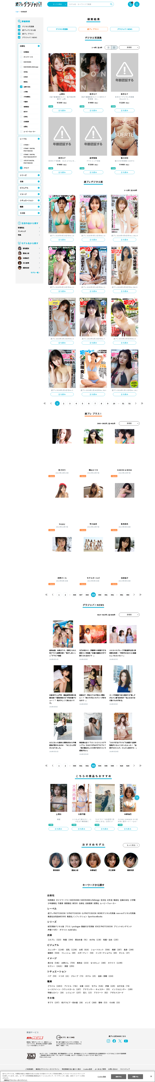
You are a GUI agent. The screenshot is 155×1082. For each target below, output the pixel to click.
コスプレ (55, 939)
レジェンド (74, 992)
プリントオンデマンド (122, 926)
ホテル (91, 976)
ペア (52, 976)
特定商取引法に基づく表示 (71, 1069)
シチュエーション (26, 200)
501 (80, 766)
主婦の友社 (27, 87)
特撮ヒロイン (56, 992)
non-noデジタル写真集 (124, 913)
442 (112, 595)
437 (80, 595)
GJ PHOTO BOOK (88, 913)
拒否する (118, 1076)
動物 (103, 1002)
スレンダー (56, 949)
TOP (17, 11)
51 (123, 403)
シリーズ (23, 175)
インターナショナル (106, 953)
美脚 (116, 949)
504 (99, 766)
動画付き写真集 (87, 926)
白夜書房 (26, 122)
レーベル (23, 139)
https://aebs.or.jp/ (45, 1057)
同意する (135, 1076)
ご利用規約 (29, 1069)
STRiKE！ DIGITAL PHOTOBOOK (29, 149)
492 (121, 595)
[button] (137, 797)
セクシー (131, 963)
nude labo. (72, 929)
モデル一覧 (35, 272)
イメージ (23, 194)
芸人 (87, 992)
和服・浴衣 (110, 939)
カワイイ (114, 963)
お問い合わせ (113, 1069)
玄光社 (26, 72)
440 (99, 595)
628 (121, 766)
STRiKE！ (27, 145)
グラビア (26, 168)
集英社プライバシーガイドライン (47, 1069)
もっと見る (131, 845)
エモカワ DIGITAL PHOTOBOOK (29, 162)
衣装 (21, 181)
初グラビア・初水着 (72, 1002)
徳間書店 (26, 107)
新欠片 (26, 112)
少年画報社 (27, 97)
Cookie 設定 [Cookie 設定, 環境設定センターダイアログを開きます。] (102, 1076)
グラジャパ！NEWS (29, 37)
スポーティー (85, 953)
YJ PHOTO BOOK (73, 913)
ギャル (124, 953)
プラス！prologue (72, 926)
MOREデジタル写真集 (105, 913)
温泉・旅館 (105, 976)
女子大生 (122, 986)
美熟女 (83, 963)
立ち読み (62, 110)
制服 (68, 939)
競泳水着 (81, 939)
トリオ (64, 976)
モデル (97, 986)
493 (127, 595)
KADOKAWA (27, 62)
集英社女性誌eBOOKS (57, 916)
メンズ (91, 1002)
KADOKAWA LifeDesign (31, 67)
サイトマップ (125, 1069)
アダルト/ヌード (116, 992)
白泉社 (26, 117)
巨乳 (72, 949)
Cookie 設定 (87, 1069)
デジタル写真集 (28, 26)
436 (74, 595)
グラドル (55, 986)
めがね (95, 939)
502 (87, 766)
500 (74, 766)
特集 (19, 235)
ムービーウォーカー (30, 131)
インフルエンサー (122, 989)
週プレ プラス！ (28, 34)
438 (87, 595)
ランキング (22, 231)
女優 (84, 986)
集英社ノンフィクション (77, 916)
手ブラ (54, 1002)
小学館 (26, 92)
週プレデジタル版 (29, 30)
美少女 (54, 963)
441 (106, 595)
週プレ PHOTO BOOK (56, 913)
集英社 (26, 82)
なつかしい (98, 963)
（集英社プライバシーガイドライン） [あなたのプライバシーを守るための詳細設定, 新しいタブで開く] (15, 1080)
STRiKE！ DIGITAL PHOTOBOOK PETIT (30, 155)
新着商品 (21, 227)
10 (114, 403)
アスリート (100, 992)
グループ (77, 976)
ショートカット (100, 949)
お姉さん (68, 963)
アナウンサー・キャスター (97, 989)
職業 (21, 207)
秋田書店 (26, 52)
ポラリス (63, 929)
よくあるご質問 (100, 1069)
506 (112, 766)
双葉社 (26, 127)
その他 (22, 213)
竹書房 (26, 102)
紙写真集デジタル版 (56, 926)
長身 (128, 949)
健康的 (54, 953)
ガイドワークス (28, 57)
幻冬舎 (26, 77)
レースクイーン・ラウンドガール (65, 989)
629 (127, 766)
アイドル (71, 986)
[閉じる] (151, 1076)
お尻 (83, 949)
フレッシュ (68, 953)
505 (106, 766)
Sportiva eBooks (94, 916)
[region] (77, 1076)
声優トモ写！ (53, 929)
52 (129, 403)
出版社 (22, 46)
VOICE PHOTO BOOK (103, 926)
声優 (109, 986)
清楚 (53, 966)
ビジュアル (24, 188)
